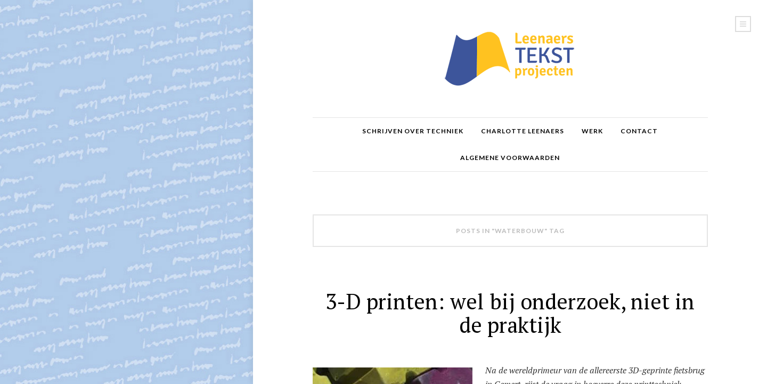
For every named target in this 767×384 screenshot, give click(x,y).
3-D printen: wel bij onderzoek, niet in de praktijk (510, 313)
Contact (639, 131)
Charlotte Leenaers (522, 131)
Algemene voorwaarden (510, 158)
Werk (592, 131)
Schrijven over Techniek (412, 131)
